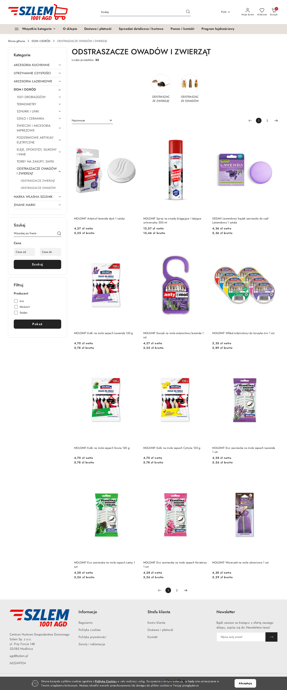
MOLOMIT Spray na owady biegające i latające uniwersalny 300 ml (172, 220)
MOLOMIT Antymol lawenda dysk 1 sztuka (99, 218)
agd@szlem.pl (19, 656)
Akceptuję (245, 683)
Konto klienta (156, 622)
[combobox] (92, 120)
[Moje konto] (248, 12)
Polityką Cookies (105, 681)
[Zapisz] (271, 637)
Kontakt (152, 637)
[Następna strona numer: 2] (276, 120)
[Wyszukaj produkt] (145, 12)
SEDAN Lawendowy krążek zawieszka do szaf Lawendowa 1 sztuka (240, 220)
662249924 (18, 663)
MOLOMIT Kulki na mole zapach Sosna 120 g (102, 448)
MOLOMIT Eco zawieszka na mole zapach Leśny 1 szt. (104, 564)
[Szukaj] (59, 234)
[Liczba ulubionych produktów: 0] (262, 12)
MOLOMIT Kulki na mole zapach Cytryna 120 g (172, 448)
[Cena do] (50, 252)
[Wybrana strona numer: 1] (258, 120)
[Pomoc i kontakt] (182, 29)
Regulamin (86, 622)
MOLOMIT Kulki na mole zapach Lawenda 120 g (103, 333)
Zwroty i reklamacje (92, 644)
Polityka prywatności (92, 637)
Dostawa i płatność (160, 630)
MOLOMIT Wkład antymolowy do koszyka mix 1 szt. (243, 333)
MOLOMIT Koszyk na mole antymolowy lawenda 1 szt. (173, 335)
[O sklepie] (70, 29)
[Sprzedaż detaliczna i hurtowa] (141, 29)
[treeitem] (37, 65)
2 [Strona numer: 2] (267, 121)
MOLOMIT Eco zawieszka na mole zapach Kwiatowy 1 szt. (175, 564)
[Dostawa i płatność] (98, 29)
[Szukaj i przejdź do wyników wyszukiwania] (188, 12)
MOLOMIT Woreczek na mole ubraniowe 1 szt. (240, 562)
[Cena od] (24, 252)
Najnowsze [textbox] (78, 120)
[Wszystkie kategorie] (33, 29)
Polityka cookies (90, 630)
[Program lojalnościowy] (218, 29)
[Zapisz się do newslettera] (240, 637)
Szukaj (37, 264)
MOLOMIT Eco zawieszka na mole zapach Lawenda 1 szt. (243, 450)
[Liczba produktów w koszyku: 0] (273, 12)
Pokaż (37, 324)
